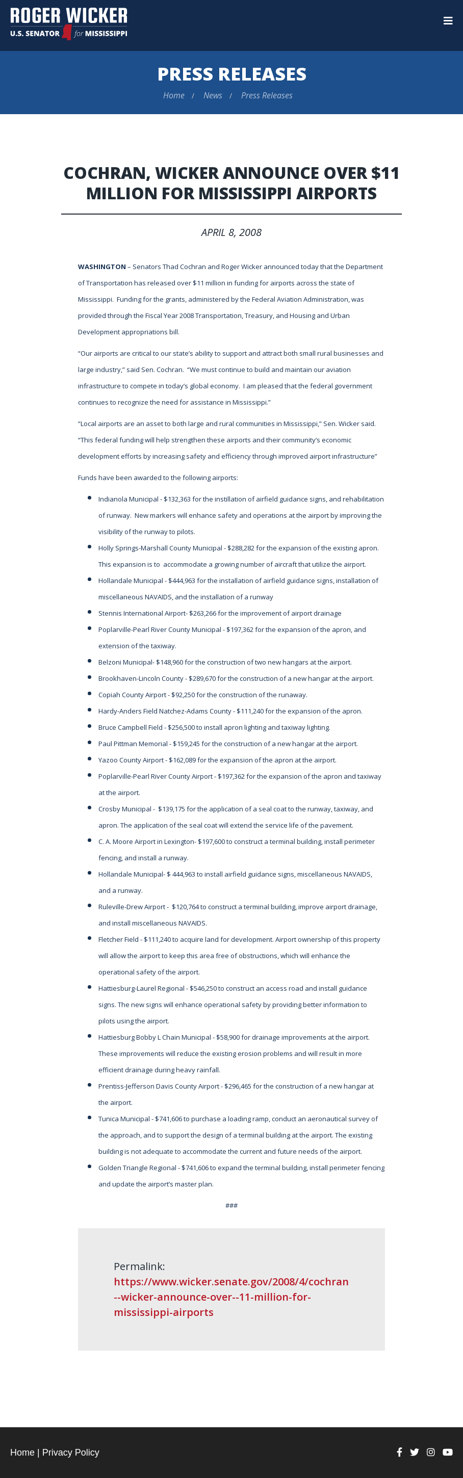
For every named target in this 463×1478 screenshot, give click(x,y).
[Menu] (448, 21)
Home (174, 95)
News (212, 95)
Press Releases (231, 73)
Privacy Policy (70, 1452)
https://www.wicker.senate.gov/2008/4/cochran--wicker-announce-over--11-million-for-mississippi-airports (231, 1297)
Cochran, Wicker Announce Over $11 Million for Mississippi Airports (231, 183)
